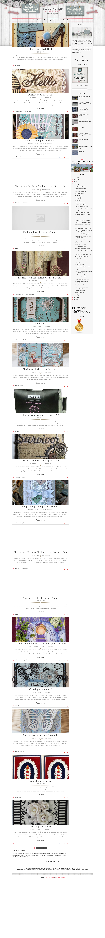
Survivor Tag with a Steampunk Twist (40, 488)
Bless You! (78, 129)
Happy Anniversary (76, 266)
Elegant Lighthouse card (40, 833)
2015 (72, 185)
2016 (72, 183)
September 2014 (76, 193)
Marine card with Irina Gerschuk (40, 392)
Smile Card (40, 345)
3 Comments (46, 55)
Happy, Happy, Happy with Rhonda (40, 537)
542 (41, 906)
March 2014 (75, 290)
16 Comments (49, 300)
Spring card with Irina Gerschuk (40, 784)
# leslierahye (20, 507)
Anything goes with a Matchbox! (79, 268)
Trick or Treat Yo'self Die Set (76, 309)
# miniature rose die (26, 168)
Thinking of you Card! (40, 736)
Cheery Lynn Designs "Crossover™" (40, 439)
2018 (72, 180)
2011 (72, 299)
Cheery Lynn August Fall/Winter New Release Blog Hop (82, 148)
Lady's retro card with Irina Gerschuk (78, 284)
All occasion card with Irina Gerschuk (78, 263)
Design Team (39, 22)
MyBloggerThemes (60, 935)
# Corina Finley (21, 362)
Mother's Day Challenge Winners (40, 250)
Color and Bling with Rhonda (40, 149)
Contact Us (69, 22)
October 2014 (75, 192)
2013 (72, 296)
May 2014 (74, 200)
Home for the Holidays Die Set (76, 313)
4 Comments (49, 690)
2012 (72, 298)
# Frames (20, 168)
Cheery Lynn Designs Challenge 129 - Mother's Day (40, 587)
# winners (20, 267)
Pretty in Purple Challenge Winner (40, 637)
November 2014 (76, 190)
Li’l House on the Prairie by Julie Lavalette (40, 297)
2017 (72, 181)
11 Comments (46, 253)
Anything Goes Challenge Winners (80, 256)
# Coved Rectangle (28, 362)
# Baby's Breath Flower (22, 316)
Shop (64, 22)
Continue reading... (40, 68)
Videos (60, 22)
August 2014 (75, 195)
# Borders (24, 409)
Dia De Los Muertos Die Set (76, 311)
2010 (72, 301)
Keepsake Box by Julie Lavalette (79, 279)
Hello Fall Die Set (73, 312)
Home (34, 22)
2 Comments (47, 104)
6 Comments (46, 442)
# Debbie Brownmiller (27, 220)
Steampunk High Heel (40, 51)
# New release (20, 901)
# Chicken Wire (21, 706)
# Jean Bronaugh (21, 852)
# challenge (20, 220)
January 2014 (75, 294)
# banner (20, 409)
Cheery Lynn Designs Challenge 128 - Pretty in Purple (80, 253)
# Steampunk (20, 70)
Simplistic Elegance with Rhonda (79, 250)
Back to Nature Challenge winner (79, 276)
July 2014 (74, 197)
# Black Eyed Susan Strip (32, 316)
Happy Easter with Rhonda (78, 271)
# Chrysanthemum (28, 706)
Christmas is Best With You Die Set (77, 314)
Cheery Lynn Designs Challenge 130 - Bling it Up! (40, 200)
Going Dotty (78, 153)
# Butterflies (25, 556)
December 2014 (76, 188)
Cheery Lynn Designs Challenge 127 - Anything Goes (80, 273)
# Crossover (20, 458)
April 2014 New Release (40, 882)
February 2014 (76, 292)
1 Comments (48, 395)
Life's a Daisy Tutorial (80, 141)
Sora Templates (50, 935)
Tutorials (55, 22)
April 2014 (74, 202)
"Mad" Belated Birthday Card (78, 289)
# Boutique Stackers (21, 119)
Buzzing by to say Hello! (40, 100)
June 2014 (74, 199)
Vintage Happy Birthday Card (79, 281)
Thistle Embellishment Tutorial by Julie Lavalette (40, 686)
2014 (72, 187)
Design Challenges (48, 22)
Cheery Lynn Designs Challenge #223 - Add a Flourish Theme (81, 111)
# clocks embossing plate (33, 755)
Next (45, 906)
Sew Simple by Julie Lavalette (79, 258)
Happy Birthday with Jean (78, 287)
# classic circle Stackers (30, 119)
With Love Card (75, 260)
